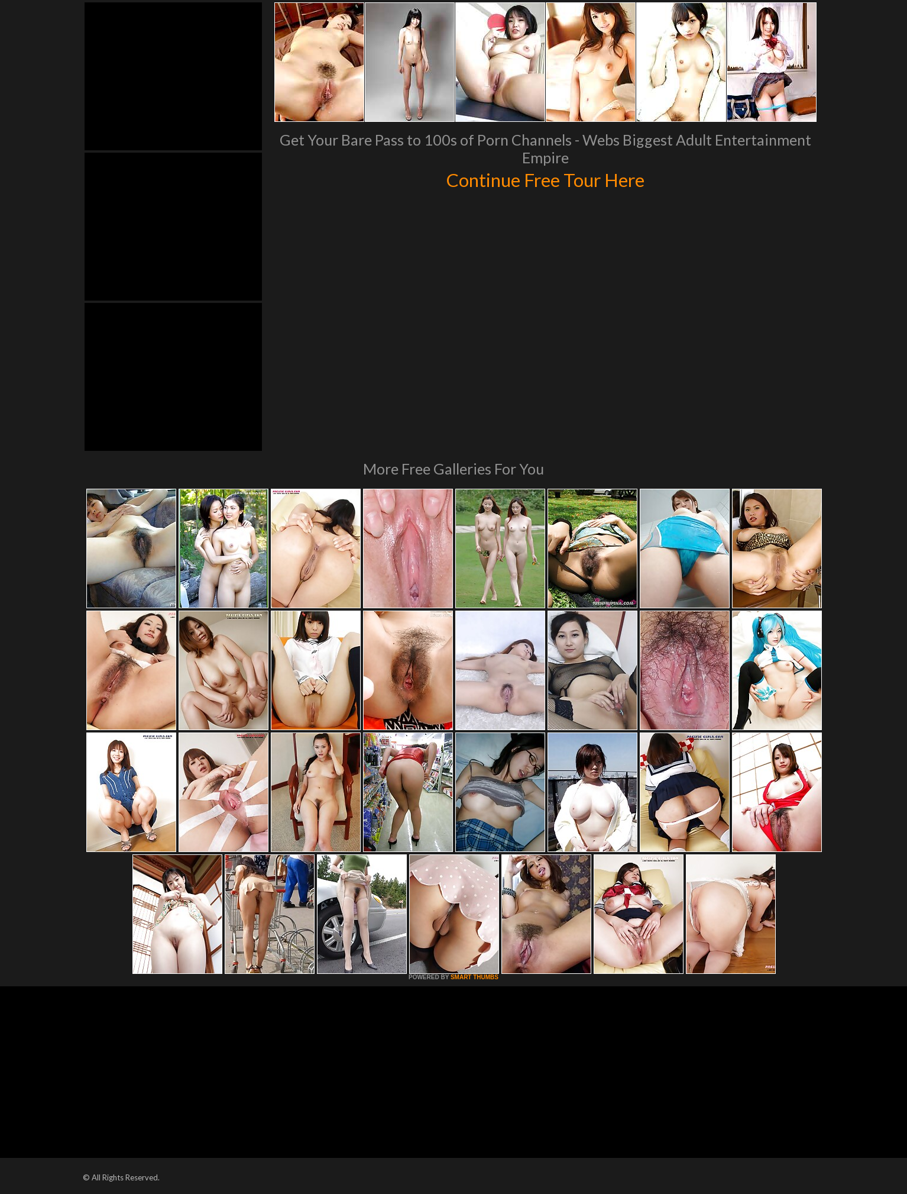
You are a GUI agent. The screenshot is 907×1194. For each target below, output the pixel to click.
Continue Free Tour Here (545, 178)
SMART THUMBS (474, 977)
